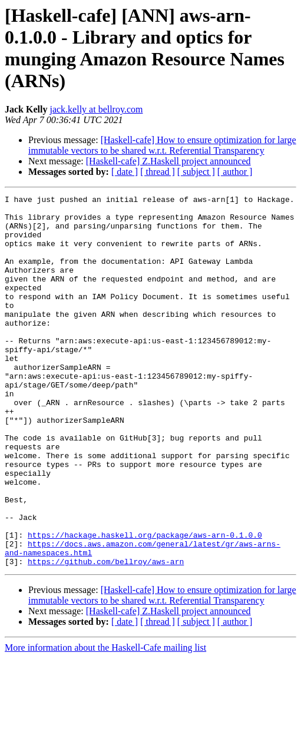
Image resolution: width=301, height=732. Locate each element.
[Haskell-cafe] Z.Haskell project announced (168, 161)
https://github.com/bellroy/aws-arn (106, 635)
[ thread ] (157, 172)
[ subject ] (196, 172)
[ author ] (235, 172)
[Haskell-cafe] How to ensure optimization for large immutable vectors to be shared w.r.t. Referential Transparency (162, 145)
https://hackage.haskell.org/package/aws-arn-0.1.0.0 (145, 603)
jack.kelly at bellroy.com (96, 109)
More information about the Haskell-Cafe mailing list (105, 722)
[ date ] (124, 172)
